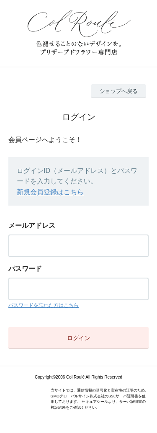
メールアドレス (31, 225)
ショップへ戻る (119, 91)
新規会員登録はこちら (50, 192)
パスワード (25, 268)
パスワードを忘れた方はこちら (43, 305)
